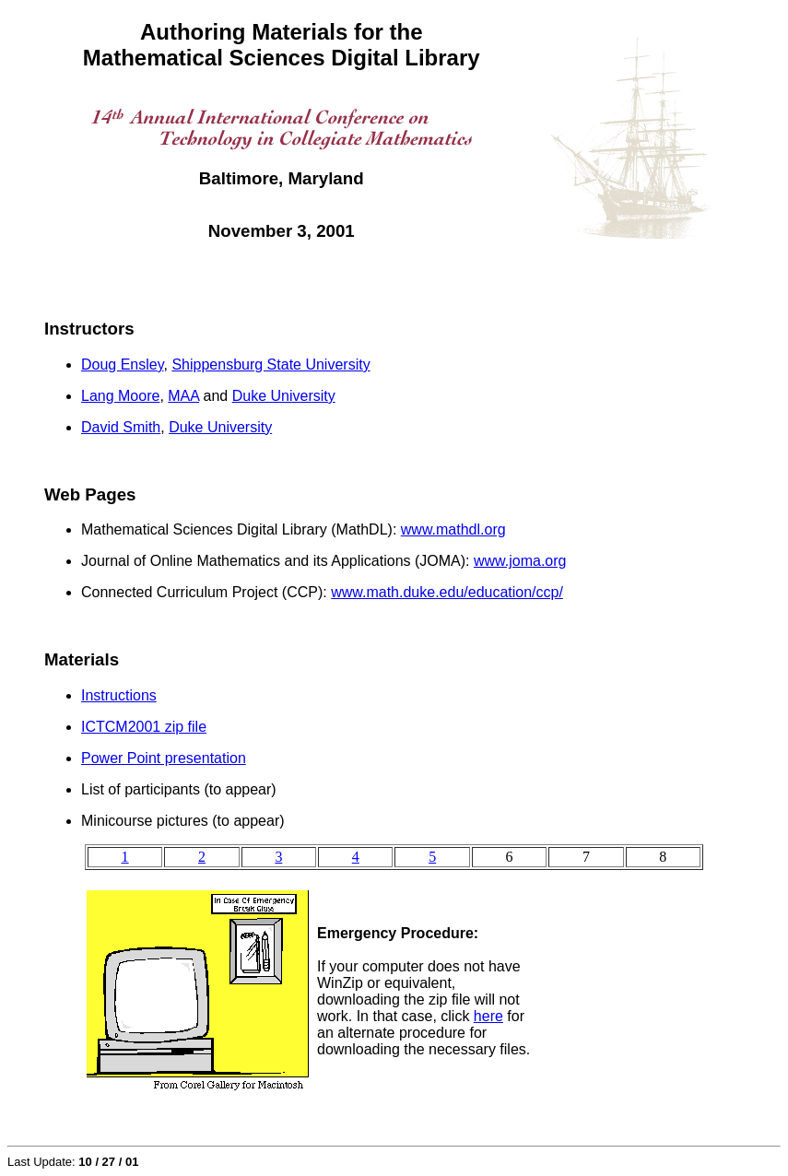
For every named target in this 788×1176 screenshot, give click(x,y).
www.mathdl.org (453, 529)
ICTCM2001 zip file (143, 727)
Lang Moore (120, 396)
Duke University (283, 396)
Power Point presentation (163, 758)
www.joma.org (520, 561)
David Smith (120, 427)
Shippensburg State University (270, 364)
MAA (183, 396)
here (488, 1016)
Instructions (119, 695)
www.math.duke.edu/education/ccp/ (447, 592)
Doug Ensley (122, 364)
